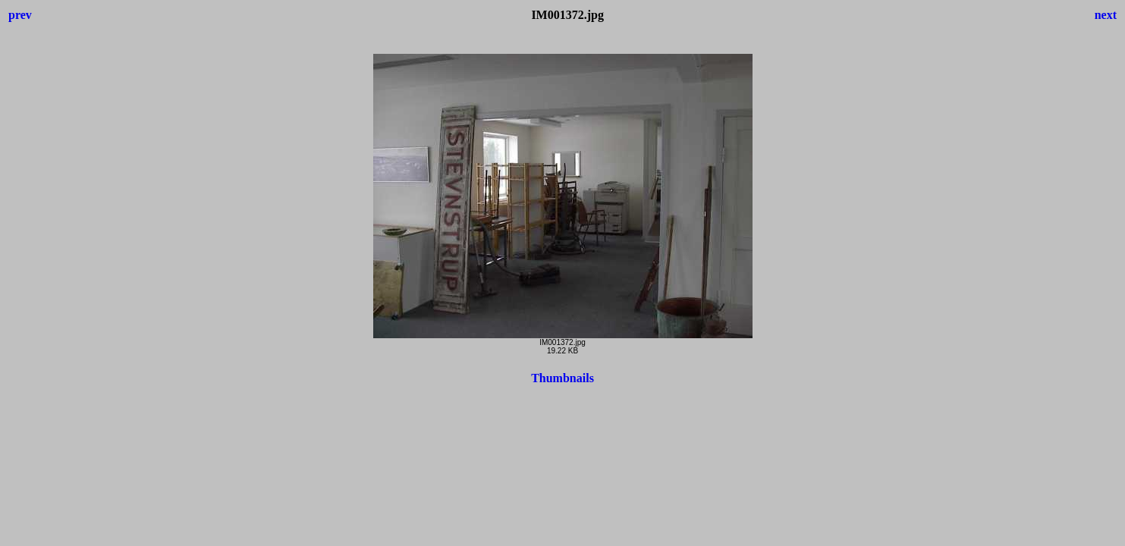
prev (20, 14)
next (1106, 14)
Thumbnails (562, 378)
